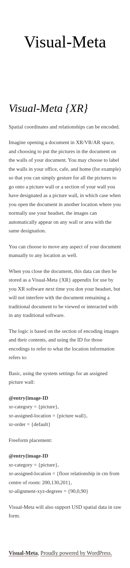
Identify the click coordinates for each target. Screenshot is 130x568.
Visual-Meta (65, 42)
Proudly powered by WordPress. (76, 553)
